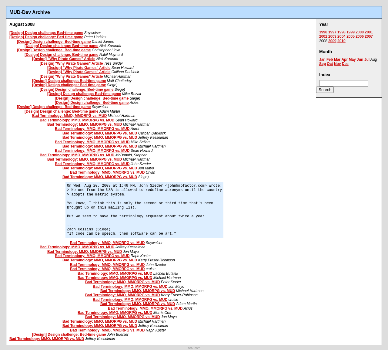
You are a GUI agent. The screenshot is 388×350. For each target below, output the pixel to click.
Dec (345, 64)
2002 (323, 36)
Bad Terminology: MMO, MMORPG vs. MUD (69, 116)
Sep (322, 64)
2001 (369, 32)
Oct (330, 64)
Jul (367, 59)
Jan (322, 59)
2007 (369, 36)
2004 (341, 36)
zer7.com (194, 348)
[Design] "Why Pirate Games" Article (63, 59)
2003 (332, 36)
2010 (341, 41)
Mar (337, 59)
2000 (360, 32)
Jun (360, 59)
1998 (341, 32)
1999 (350, 32)
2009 (332, 41)
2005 (350, 36)
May (352, 59)
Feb (329, 59)
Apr (344, 59)
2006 (360, 36)
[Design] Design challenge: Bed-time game (46, 33)
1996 (323, 32)
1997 (332, 32)
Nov (337, 64)
